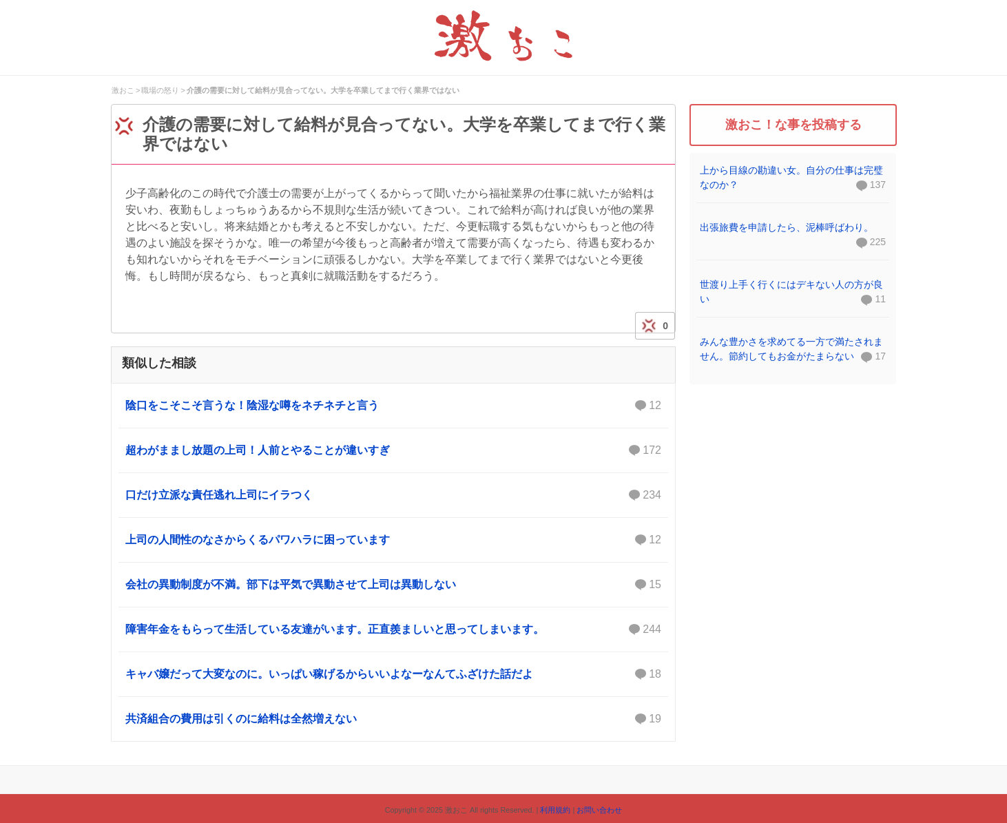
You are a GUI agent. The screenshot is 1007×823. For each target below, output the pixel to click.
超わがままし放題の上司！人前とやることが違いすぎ (393, 450)
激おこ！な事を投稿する (793, 125)
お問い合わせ (599, 810)
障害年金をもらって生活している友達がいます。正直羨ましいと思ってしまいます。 (393, 629)
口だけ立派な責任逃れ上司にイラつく (393, 495)
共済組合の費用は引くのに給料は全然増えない (393, 719)
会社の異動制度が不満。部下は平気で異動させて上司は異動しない (393, 584)
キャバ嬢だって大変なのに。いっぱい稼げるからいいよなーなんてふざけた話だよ (393, 674)
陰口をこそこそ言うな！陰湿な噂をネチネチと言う (393, 405)
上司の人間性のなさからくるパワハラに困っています (393, 540)
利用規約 (555, 810)
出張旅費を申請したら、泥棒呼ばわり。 (786, 227)
